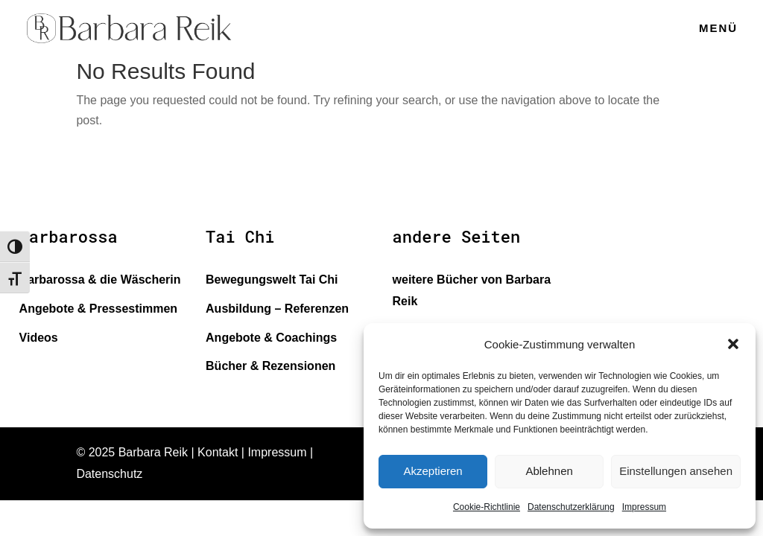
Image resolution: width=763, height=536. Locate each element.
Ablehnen (548, 471)
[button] (733, 343)
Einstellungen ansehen (675, 471)
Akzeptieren (432, 471)
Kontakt (217, 452)
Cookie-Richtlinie (486, 507)
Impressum (644, 507)
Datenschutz (109, 474)
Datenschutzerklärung (571, 507)
